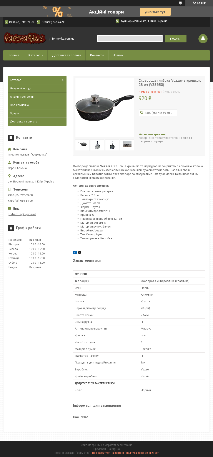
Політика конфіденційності (142, 452)
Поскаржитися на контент (108, 452)
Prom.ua (127, 445)
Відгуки (15, 113)
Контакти (97, 55)
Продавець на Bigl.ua (106, 448)
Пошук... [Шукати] (175, 38)
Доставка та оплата (66, 55)
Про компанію (19, 105)
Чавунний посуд (20, 88)
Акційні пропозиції (22, 96)
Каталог (34, 55)
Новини (118, 55)
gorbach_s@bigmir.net (22, 214)
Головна (13, 55)
